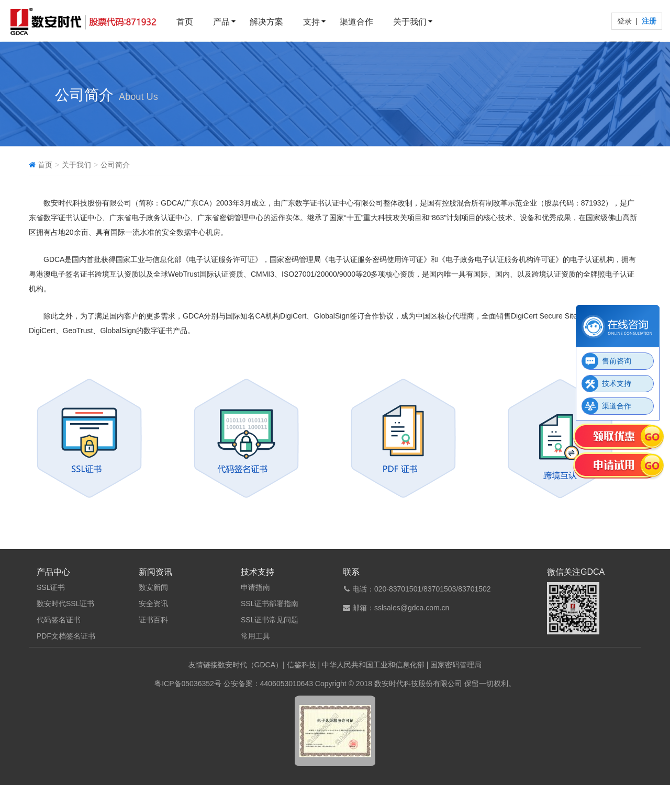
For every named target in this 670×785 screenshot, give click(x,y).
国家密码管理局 (456, 665)
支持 (311, 21)
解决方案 (266, 21)
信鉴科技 (301, 665)
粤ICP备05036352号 (187, 683)
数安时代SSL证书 (65, 603)
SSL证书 (51, 587)
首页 (184, 21)
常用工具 (255, 636)
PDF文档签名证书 (66, 636)
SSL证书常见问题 (269, 620)
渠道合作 (356, 21)
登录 (625, 21)
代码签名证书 (59, 620)
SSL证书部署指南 (269, 603)
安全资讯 (153, 603)
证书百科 (153, 620)
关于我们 (410, 21)
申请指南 (255, 587)
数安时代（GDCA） (250, 665)
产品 (221, 21)
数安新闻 (153, 587)
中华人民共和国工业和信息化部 (373, 665)
